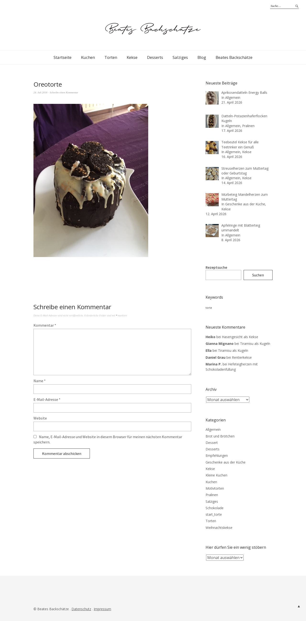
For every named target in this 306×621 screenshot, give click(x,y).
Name (39, 380)
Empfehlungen (217, 455)
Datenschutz (81, 609)
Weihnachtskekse (219, 527)
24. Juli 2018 (40, 92)
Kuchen (88, 57)
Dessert (212, 442)
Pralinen (212, 494)
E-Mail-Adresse (46, 399)
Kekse (132, 57)
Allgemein (213, 429)
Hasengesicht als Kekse (240, 337)
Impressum (102, 609)
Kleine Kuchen (216, 475)
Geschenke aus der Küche (226, 462)
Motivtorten (215, 488)
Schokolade (215, 508)
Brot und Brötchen (220, 436)
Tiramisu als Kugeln (255, 343)
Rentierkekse (242, 357)
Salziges (180, 57)
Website (40, 418)
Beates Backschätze (234, 57)
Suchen (258, 275)
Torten (110, 57)
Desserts (155, 57)
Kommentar (44, 325)
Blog (201, 57)
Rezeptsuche (216, 267)
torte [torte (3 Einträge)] (209, 307)
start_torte (214, 514)
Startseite (62, 57)
